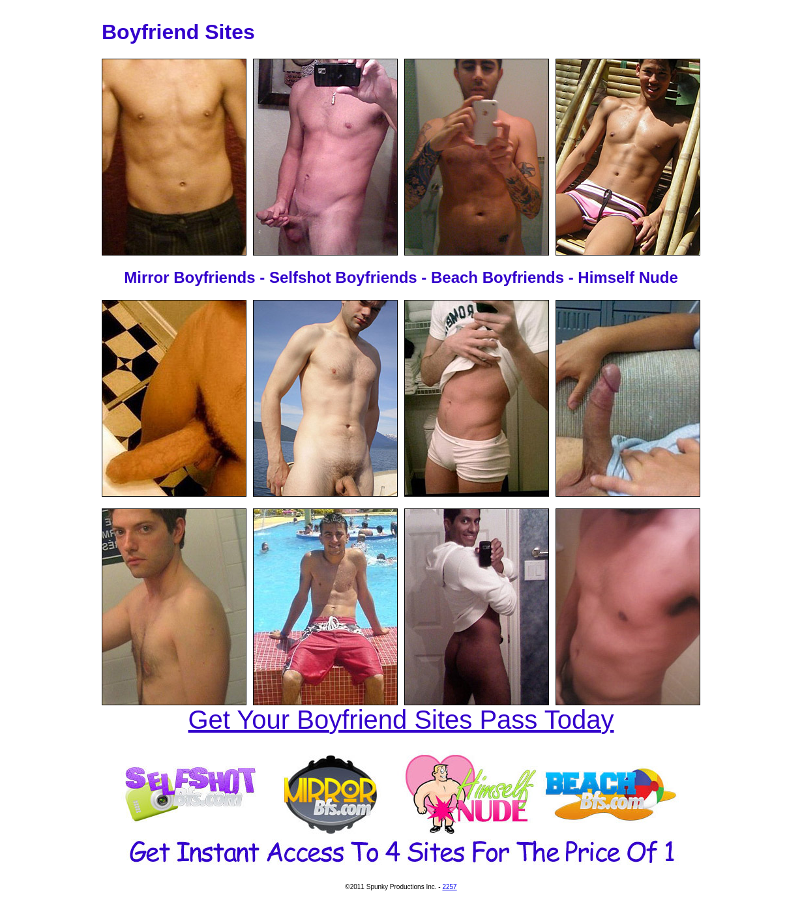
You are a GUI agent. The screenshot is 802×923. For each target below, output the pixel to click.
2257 (449, 886)
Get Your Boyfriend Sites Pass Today (401, 719)
